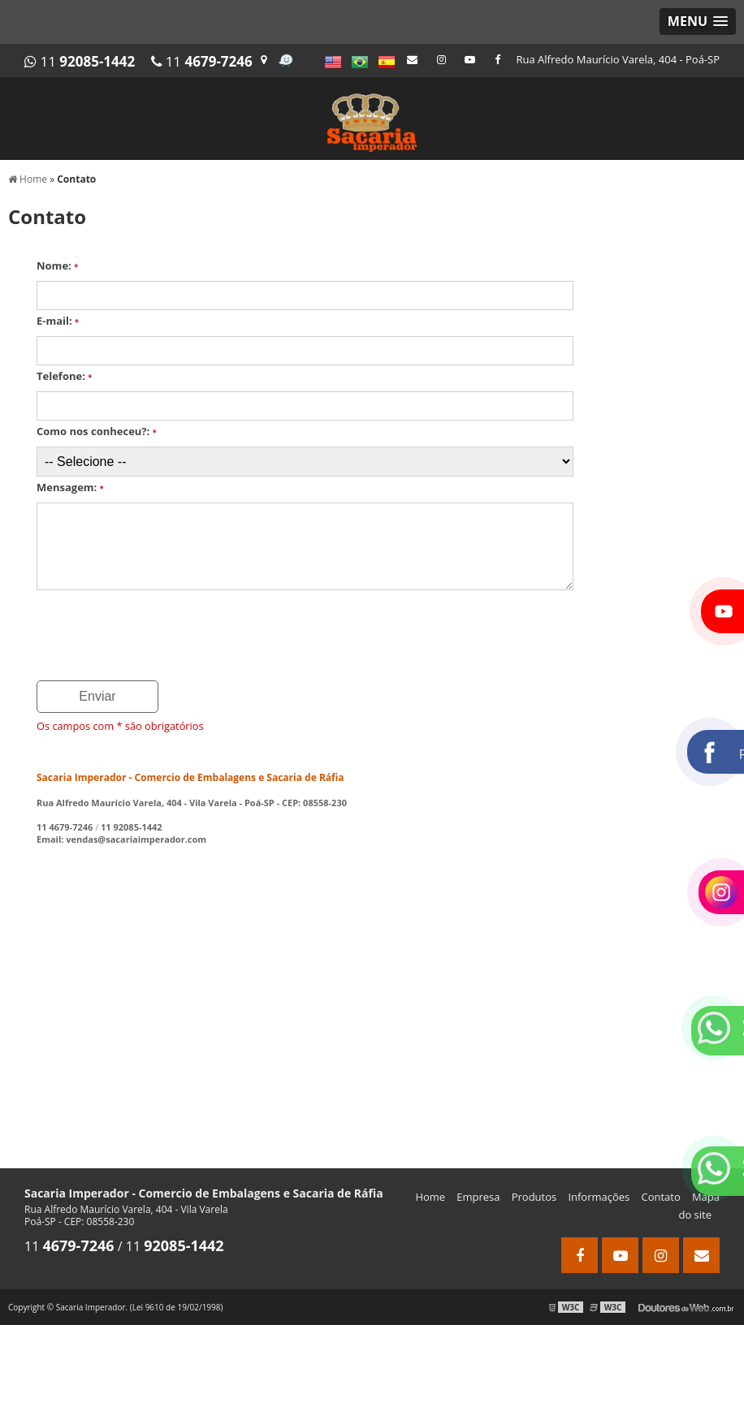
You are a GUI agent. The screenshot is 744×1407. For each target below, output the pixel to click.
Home (430, 1196)
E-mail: (58, 320)
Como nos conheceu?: (97, 431)
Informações (598, 1196)
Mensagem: (70, 487)
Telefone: (64, 376)
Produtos (534, 1196)
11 (79, 61)
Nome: (57, 265)
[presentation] (135, 630)
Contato (660, 1196)
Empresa (478, 1196)
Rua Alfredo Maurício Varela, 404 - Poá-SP (618, 59)
